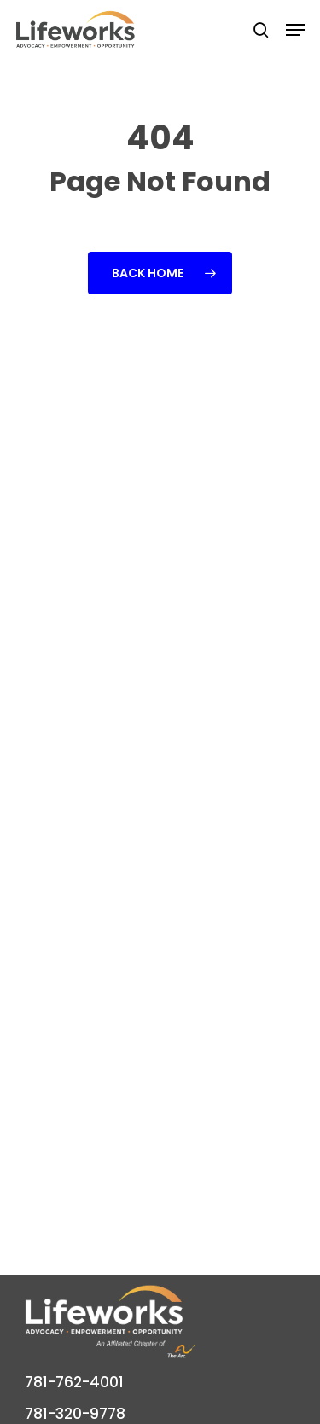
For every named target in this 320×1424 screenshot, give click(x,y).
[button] (295, 29)
